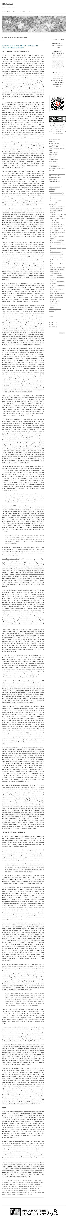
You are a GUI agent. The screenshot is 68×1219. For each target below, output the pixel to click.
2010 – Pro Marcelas (55, 226)
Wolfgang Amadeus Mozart (13, 1194)
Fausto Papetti (31, 1186)
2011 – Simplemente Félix (56, 240)
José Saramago (19, 1190)
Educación (52, 305)
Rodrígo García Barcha (22, 1192)
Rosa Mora (30, 1192)
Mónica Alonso (5, 1192)
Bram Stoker (9, 1184)
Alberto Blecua (26, 1182)
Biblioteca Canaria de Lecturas (57, 195)
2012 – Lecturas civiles (55, 242)
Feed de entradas (53, 322)
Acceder (51, 321)
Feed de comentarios (54, 324)
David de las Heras (13, 1186)
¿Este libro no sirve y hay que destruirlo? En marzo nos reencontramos (20, 46)
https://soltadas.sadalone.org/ (57, 124)
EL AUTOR (31, 11)
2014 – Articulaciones (55, 252)
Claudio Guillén (29, 1184)
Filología (52, 307)
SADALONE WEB (5, 11)
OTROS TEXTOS (53, 301)
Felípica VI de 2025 (53, 165)
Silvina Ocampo (37, 1192)
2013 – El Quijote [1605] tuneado (58, 248)
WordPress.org (53, 326)
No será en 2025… (53, 161)
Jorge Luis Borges (12, 1190)
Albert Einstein (19, 1182)
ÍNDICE (14, 11)
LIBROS (51, 204)
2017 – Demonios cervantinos (57, 260)
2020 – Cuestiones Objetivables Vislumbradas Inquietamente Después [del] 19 (57, 269)
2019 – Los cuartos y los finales (57, 263)
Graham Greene (22, 1188)
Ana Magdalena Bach (36, 1182)
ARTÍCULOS (22, 11)
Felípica (52, 199)
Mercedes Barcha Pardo (35, 1190)
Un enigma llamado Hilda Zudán (57, 145)
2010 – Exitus (53, 222)
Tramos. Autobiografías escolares (57, 174)
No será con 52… (53, 154)
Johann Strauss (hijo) (31, 1188)
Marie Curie (26, 1190)
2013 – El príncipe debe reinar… (57, 244)
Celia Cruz (14, 1184)
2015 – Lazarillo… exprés (56, 254)
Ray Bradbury (13, 1192)
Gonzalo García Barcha (12, 1188)
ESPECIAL (51, 191)
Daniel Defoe (5, 1186)
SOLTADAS (7, 3)
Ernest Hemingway (22, 1186)
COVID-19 (52, 303)
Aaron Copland (35, 1180)
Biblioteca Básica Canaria (56, 193)
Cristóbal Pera (37, 1184)
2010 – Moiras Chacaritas (56, 224)
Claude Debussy (21, 1184)
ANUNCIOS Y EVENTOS (54, 187)
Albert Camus (12, 1182)
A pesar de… (52, 158)
